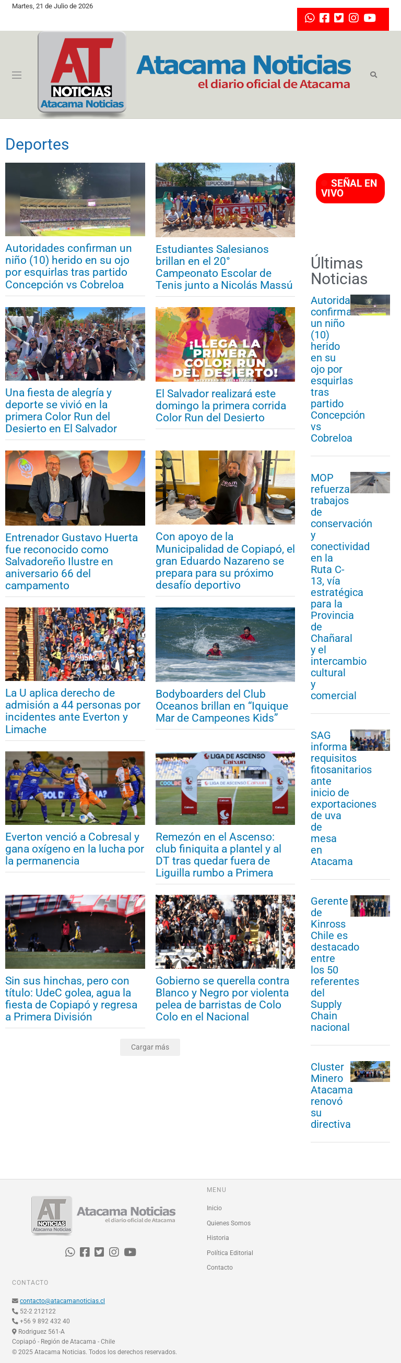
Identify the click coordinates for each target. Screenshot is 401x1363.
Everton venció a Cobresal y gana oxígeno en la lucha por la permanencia (74, 849)
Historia (218, 1238)
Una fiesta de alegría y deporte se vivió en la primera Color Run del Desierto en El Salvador (61, 411)
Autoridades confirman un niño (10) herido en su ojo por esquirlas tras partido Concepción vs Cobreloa (68, 266)
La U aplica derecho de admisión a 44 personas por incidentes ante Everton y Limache (72, 711)
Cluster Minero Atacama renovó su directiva (330, 1095)
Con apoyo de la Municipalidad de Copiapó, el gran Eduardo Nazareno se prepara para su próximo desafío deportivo (225, 561)
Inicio (214, 1208)
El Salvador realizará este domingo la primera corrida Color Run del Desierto (221, 406)
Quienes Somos (229, 1223)
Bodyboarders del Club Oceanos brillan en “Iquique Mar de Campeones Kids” (222, 706)
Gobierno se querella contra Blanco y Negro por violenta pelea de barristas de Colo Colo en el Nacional (222, 999)
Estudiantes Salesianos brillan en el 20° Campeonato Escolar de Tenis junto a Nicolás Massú (224, 267)
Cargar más (150, 1047)
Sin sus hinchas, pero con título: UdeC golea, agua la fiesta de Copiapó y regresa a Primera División (71, 999)
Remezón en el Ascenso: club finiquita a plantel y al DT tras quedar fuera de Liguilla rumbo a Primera (218, 855)
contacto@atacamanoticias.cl (62, 1301)
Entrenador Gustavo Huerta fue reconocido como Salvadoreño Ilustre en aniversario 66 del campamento (71, 562)
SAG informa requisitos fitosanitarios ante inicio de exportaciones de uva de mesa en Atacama (330, 798)
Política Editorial (230, 1253)
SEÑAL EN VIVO (349, 188)
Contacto (220, 1267)
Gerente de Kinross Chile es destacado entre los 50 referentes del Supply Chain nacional (330, 964)
